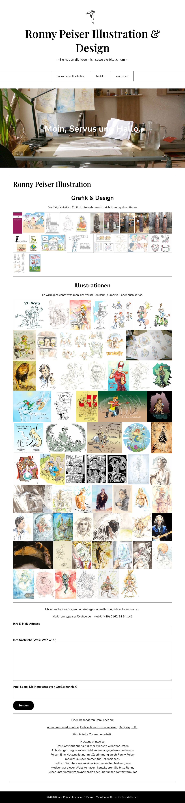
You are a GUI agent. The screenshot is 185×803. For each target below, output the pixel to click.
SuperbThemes (129, 797)
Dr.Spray (124, 727)
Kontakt (100, 76)
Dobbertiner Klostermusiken (98, 727)
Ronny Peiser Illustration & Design (92, 40)
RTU (134, 727)
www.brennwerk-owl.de (63, 727)
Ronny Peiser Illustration (71, 76)
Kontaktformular (126, 772)
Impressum (121, 76)
